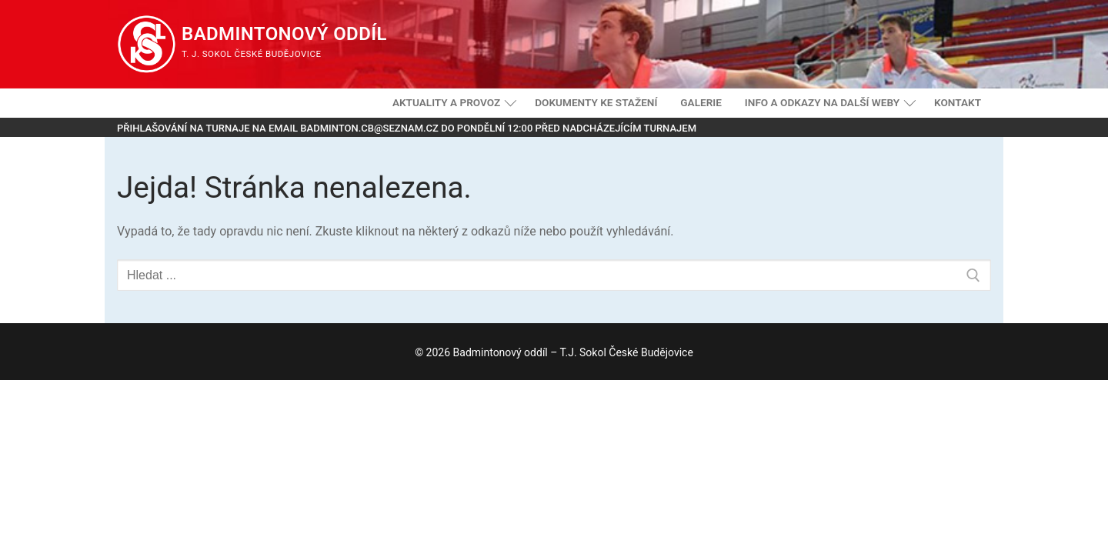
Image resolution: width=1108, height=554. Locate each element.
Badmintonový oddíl (284, 34)
